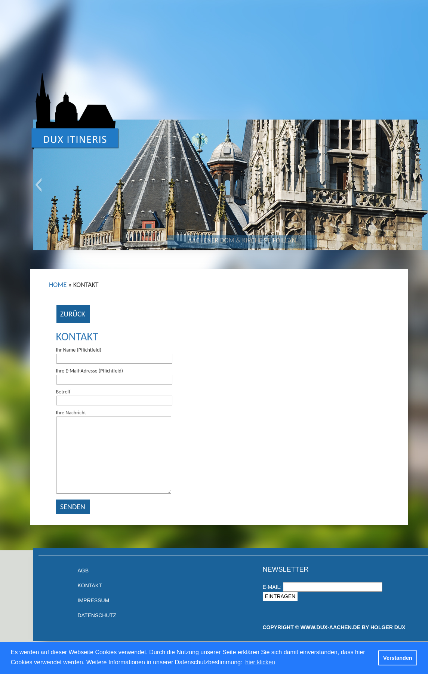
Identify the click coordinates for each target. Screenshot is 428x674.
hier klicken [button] (260, 662)
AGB (83, 570)
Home (58, 285)
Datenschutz (97, 615)
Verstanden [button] (397, 658)
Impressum (94, 600)
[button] (38, 184)
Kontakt (77, 336)
